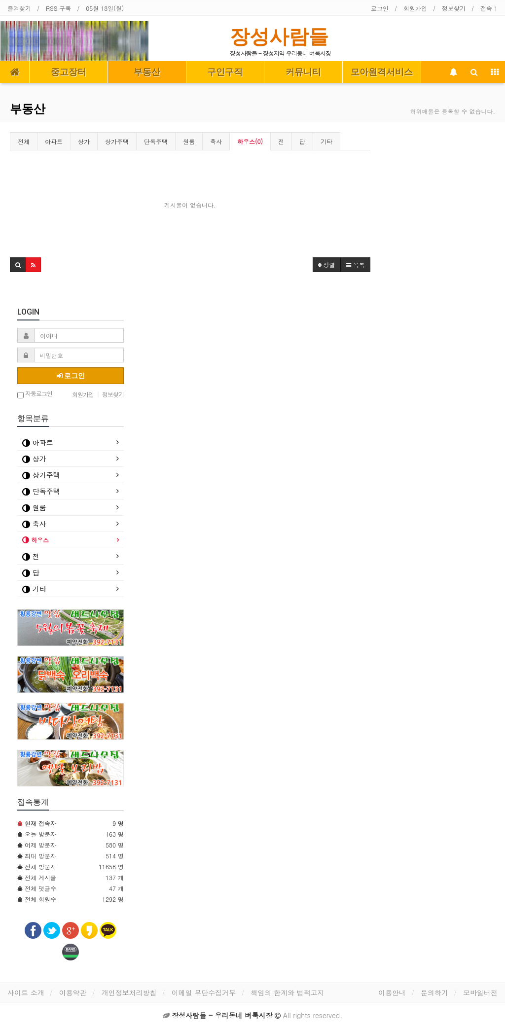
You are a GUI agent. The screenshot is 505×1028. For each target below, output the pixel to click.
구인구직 (225, 72)
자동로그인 (34, 394)
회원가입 (415, 8)
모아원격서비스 (382, 72)
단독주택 (156, 141)
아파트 (54, 141)
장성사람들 (279, 36)
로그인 (380, 8)
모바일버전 (480, 992)
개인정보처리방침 (129, 992)
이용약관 (73, 992)
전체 (24, 141)
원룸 (189, 141)
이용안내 (392, 992)
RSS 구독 (58, 8)
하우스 (35, 539)
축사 (216, 141)
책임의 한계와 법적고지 (287, 992)
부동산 (147, 72)
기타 (326, 141)
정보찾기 (454, 8)
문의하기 (434, 992)
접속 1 (489, 8)
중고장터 (68, 72)
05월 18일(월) (105, 8)
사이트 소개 (25, 992)
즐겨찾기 (19, 8)
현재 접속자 (40, 823)
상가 (84, 141)
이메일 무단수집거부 (204, 992)
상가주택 (117, 141)
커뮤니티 (303, 72)
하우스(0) (250, 141)
